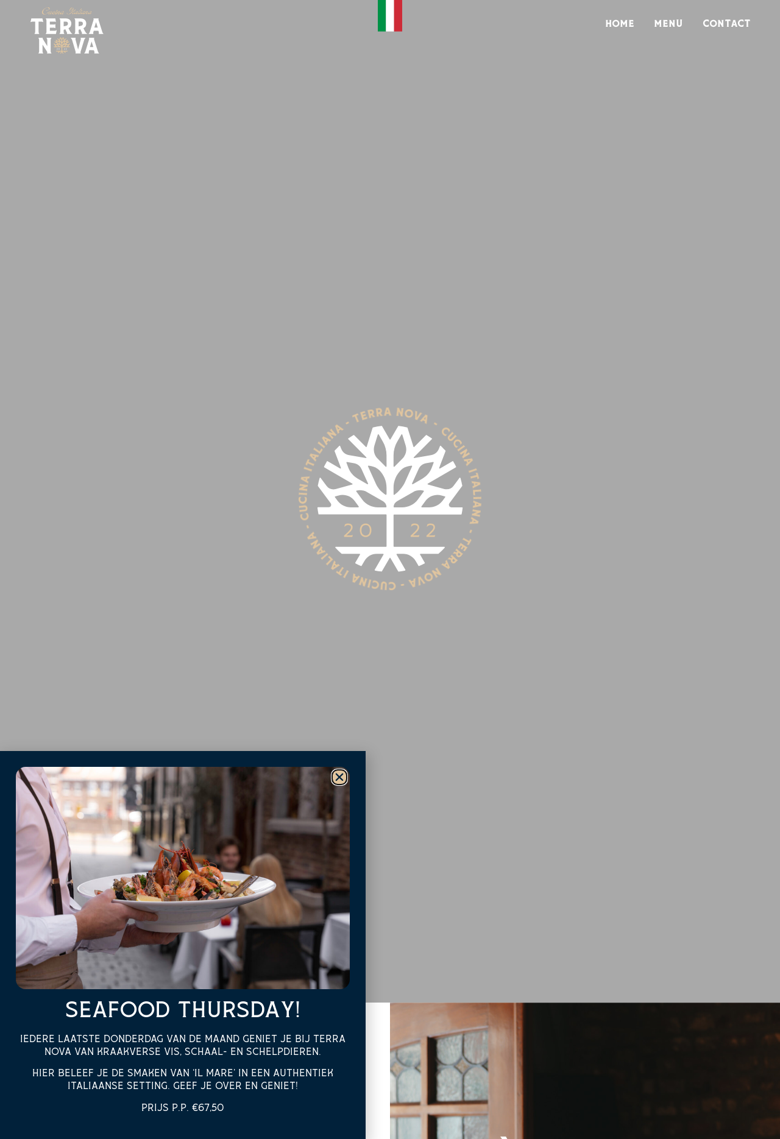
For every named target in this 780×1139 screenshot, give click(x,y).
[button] (339, 777)
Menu (668, 24)
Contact (727, 24)
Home (619, 24)
